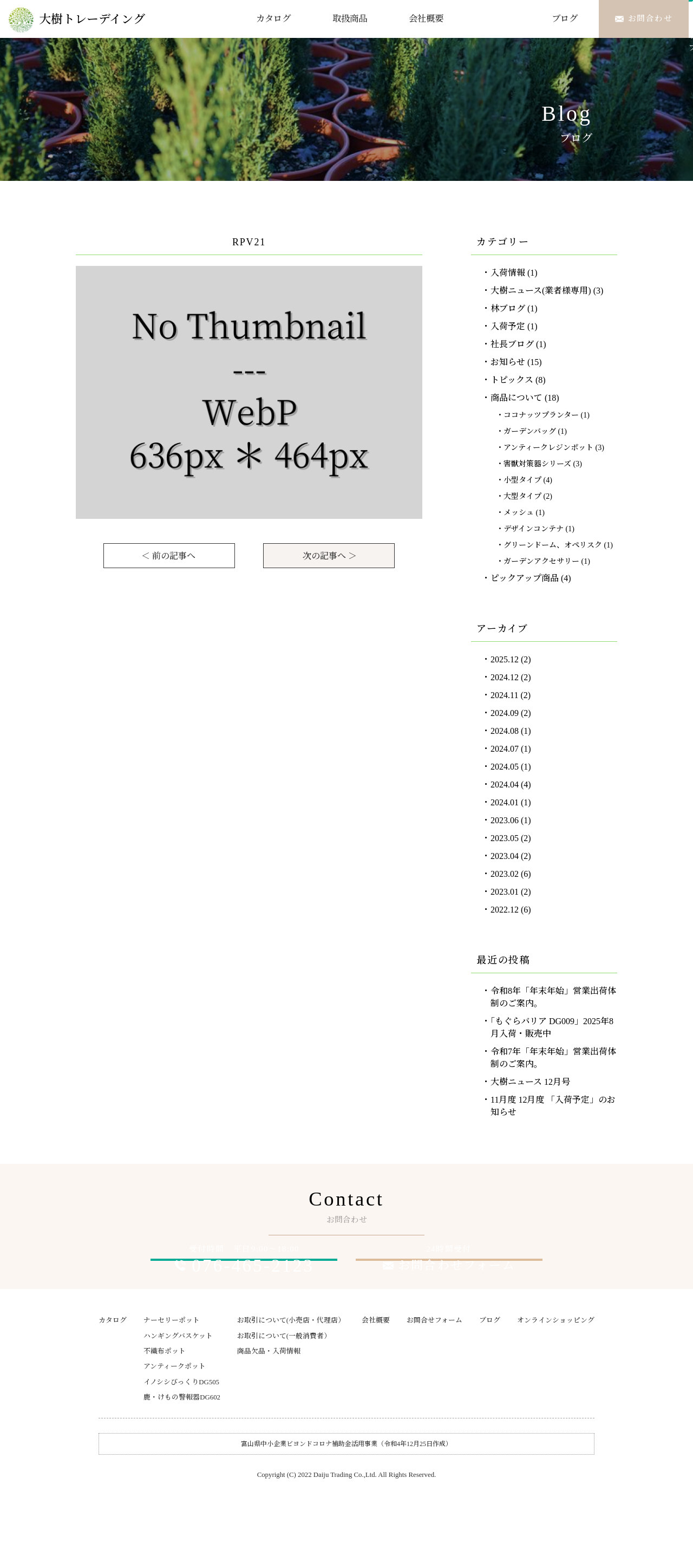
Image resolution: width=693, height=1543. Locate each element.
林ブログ (508, 308)
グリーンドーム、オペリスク (553, 545)
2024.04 (505, 784)
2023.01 (505, 891)
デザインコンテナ (534, 529)
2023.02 (505, 873)
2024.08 (505, 730)
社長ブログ (512, 344)
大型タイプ (522, 496)
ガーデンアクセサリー (541, 561)
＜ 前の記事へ (168, 556)
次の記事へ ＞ (330, 556)
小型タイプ (522, 480)
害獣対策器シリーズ (537, 464)
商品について (516, 397)
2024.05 (505, 766)
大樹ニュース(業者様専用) (541, 290)
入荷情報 (508, 272)
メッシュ (519, 513)
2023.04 (505, 856)
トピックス (512, 380)
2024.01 (505, 802)
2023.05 (505, 838)
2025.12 (505, 659)
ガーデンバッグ (530, 431)
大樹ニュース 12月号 (530, 1081)
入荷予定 (508, 326)
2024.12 (505, 677)
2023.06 (505, 820)
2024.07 (505, 748)
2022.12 (505, 909)
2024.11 (504, 695)
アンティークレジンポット (548, 448)
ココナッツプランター (541, 415)
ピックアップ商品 (525, 578)
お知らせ (508, 362)
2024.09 (505, 713)
